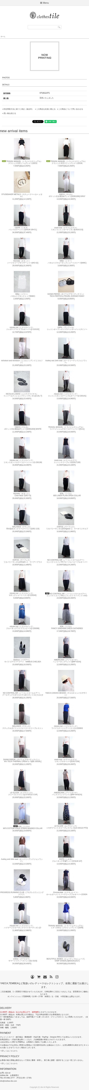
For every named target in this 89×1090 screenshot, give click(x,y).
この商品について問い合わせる (70, 109)
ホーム (3, 36)
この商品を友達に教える (46, 109)
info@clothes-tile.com (8, 1081)
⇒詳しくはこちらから (9, 1051)
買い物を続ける (10, 113)
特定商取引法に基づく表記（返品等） (19, 109)
